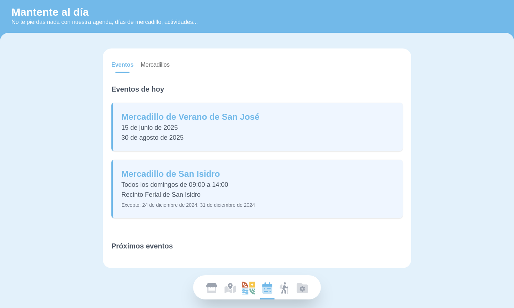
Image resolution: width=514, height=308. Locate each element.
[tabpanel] (257, 162)
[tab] (122, 65)
